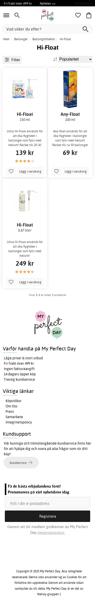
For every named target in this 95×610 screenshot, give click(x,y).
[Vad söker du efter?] (47, 29)
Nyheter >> (47, 3)
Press (10, 411)
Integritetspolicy (19, 422)
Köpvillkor (14, 401)
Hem (6, 39)
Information (82, 3)
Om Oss (11, 406)
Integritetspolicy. (51, 532)
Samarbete (14, 417)
